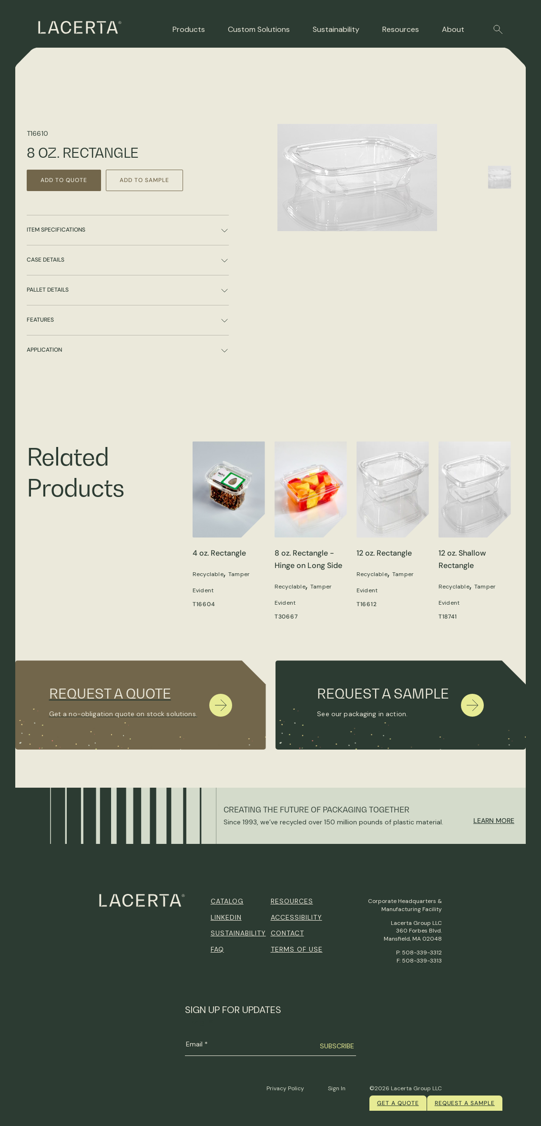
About (453, 29)
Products (189, 29)
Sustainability (336, 29)
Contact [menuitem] (287, 933)
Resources (400, 29)
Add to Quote (64, 180)
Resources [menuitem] (292, 901)
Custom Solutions (259, 29)
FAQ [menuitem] (217, 949)
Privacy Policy (285, 1088)
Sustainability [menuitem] (238, 933)
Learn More (493, 820)
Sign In (337, 1088)
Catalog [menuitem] (227, 901)
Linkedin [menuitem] (226, 917)
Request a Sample (465, 1103)
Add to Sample (147, 180)
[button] (498, 29)
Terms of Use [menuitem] (297, 949)
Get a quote (398, 1103)
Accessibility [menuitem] (296, 917)
